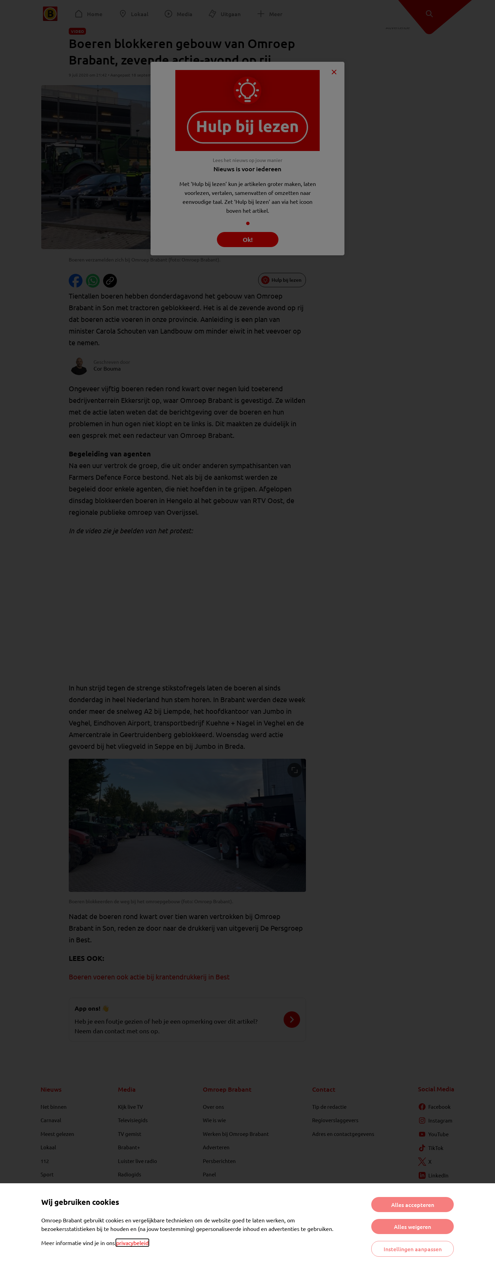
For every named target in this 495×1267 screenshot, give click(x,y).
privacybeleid (132, 1242)
